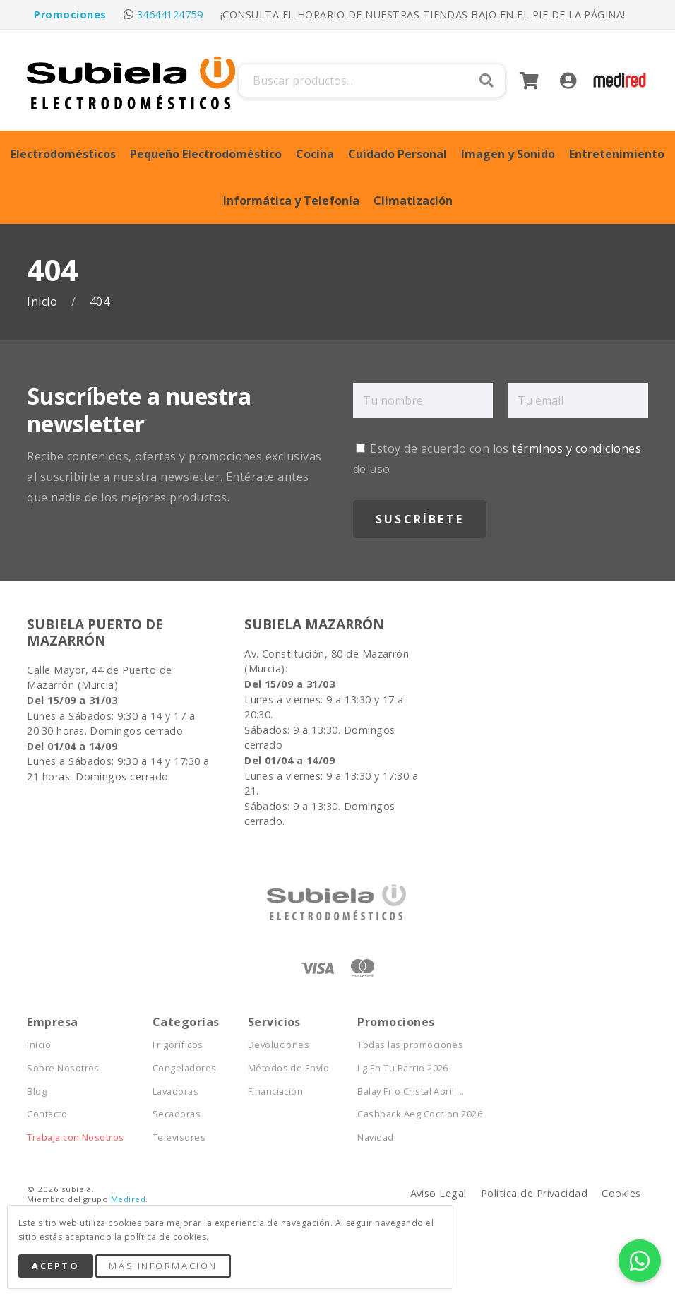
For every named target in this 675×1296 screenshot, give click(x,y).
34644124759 (170, 14)
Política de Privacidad (534, 1193)
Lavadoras (175, 1091)
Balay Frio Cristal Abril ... (410, 1091)
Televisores (179, 1137)
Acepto (55, 1265)
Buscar (486, 80)
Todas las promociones (410, 1045)
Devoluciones (279, 1045)
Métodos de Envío (289, 1068)
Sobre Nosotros (63, 1068)
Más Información (163, 1265)
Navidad (375, 1137)
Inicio (43, 302)
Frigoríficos (178, 1045)
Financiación (276, 1091)
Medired (128, 1199)
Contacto (47, 1114)
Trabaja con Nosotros (75, 1137)
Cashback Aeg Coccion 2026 (419, 1114)
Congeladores (185, 1068)
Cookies (621, 1193)
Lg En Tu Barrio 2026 (402, 1068)
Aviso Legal (438, 1193)
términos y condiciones (576, 448)
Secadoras (177, 1114)
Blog (37, 1091)
